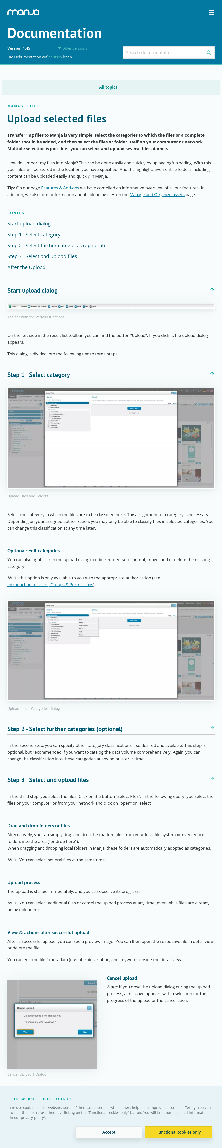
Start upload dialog (29, 223)
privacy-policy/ (33, 1117)
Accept (108, 1132)
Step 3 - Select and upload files (42, 256)
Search (208, 52)
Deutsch (55, 56)
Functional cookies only (178, 1132)
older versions (75, 48)
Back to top (212, 289)
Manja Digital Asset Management (23, 12)
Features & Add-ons (60, 188)
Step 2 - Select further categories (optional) (56, 245)
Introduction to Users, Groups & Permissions (50, 584)
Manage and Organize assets (157, 194)
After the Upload (26, 267)
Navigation (211, 12)
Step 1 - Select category (33, 234)
